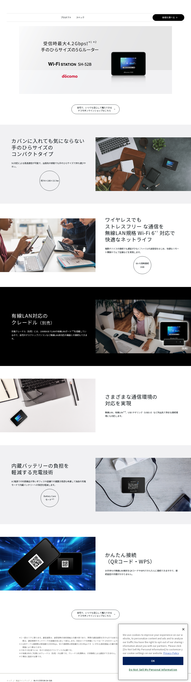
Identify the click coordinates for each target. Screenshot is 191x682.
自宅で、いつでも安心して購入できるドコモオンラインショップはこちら (93, 109)
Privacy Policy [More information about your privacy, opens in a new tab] (171, 664)
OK (153, 672)
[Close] (183, 641)
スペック (80, 17)
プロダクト (66, 17)
